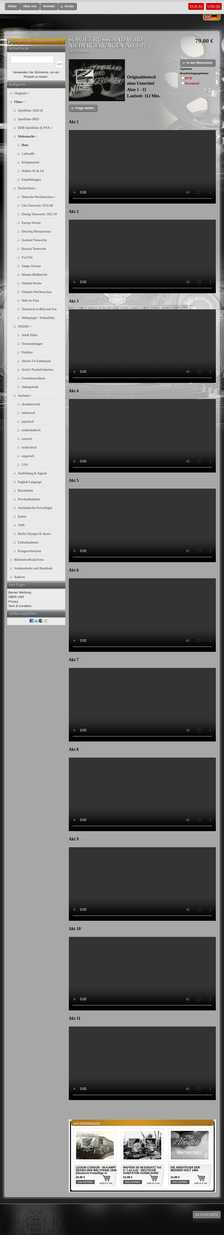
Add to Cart (105, 1183)
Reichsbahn (25, 490)
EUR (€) (196, 6)
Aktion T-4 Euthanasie (36, 361)
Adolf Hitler (30, 335)
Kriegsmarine (30, 162)
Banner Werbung (19, 592)
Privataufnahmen (29, 499)
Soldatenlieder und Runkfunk (33, 568)
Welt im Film (30, 300)
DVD (188, 78)
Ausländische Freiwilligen (35, 508)
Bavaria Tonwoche (34, 249)
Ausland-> (25, 395)
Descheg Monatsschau (36, 231)
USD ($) (213, 6)
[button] (12, 6)
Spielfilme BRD (28, 119)
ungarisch (28, 456)
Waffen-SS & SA (33, 171)
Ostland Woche (32, 283)
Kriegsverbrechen (29, 551)
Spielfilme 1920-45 (30, 110)
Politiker (27, 352)
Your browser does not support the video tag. (142, 167)
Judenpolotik (30, 387)
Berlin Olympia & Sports (34, 534)
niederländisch (31, 430)
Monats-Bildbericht (34, 274)
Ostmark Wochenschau (37, 292)
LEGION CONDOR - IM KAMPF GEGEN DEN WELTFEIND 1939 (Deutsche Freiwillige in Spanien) (96, 1172)
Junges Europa (31, 266)
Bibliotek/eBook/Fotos (29, 559)
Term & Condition (20, 606)
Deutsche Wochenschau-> (39, 197)
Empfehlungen (31, 179)
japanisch (28, 421)
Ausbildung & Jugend (32, 473)
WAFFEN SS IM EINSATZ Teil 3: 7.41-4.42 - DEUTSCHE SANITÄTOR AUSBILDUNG (142, 1170)
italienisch (28, 413)
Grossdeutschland (33, 378)
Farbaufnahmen (28, 542)
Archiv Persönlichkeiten (37, 369)
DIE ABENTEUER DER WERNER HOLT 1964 (185, 1169)
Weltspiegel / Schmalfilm (38, 318)
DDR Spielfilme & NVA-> (35, 128)
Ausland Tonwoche (34, 240)
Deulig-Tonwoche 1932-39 (39, 214)
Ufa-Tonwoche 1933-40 (37, 205)
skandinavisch (31, 404)
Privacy (13, 601)
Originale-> (21, 93)
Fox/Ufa (27, 257)
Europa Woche (31, 223)
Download (192, 83)
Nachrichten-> (27, 188)
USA (25, 464)
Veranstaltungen (32, 344)
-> (19, 102)
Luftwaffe (28, 153)
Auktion (19, 577)
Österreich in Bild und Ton (39, 309)
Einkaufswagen (23, 41)
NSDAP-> (25, 326)
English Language (30, 482)
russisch (27, 439)
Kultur (22, 516)
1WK (21, 525)
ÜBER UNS (16, 597)
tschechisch (29, 447)
